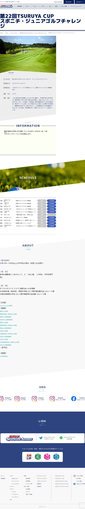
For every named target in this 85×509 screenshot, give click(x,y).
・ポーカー (27, 491)
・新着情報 (2, 478)
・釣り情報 (78, 478)
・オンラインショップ (41, 475)
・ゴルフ (11, 475)
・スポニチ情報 (79, 475)
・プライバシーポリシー (41, 478)
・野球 (24, 475)
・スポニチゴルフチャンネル (60, 481)
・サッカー (13, 491)
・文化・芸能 (26, 486)
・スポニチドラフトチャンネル (61, 486)
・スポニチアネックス (59, 475)
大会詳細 (51, 200)
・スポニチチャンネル (59, 478)
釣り (50, 7)
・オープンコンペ (15, 481)
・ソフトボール (14, 494)
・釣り (10, 499)
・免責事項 (38, 483)
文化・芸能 (64, 7)
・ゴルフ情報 (78, 481)
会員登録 (69, 2)
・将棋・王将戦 (28, 494)
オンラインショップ (76, 7)
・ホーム (2, 475)
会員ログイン (81, 2)
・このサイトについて (41, 481)
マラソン (35, 7)
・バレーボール (14, 497)
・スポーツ (11, 489)
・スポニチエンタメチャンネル (61, 483)
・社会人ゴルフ (14, 478)
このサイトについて (58, 1)
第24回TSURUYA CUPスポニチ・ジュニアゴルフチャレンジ (33, 32)
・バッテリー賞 (28, 483)
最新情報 (19, 7)
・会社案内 (38, 486)
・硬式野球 (27, 478)
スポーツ (43, 7)
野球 (56, 7)
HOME (1, 32)
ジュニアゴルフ (14, 32)
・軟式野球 (27, 481)
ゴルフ (27, 7)
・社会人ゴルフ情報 (80, 483)
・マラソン (11, 486)
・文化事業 (27, 489)
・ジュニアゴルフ (15, 483)
